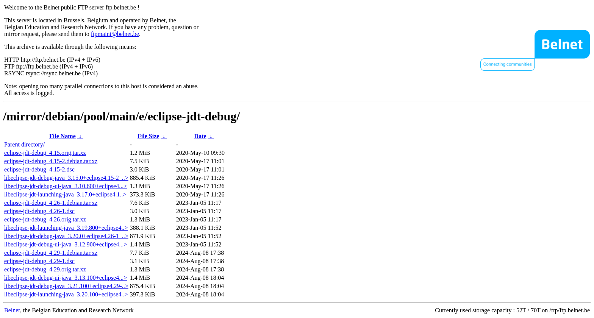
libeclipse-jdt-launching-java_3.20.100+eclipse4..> (66, 294)
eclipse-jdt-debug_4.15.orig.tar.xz (45, 153)
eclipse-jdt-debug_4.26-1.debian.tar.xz (50, 203)
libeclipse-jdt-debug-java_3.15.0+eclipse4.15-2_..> (66, 178)
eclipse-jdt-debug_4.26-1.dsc (39, 211)
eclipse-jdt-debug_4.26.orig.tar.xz (45, 219)
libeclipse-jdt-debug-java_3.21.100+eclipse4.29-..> (66, 286)
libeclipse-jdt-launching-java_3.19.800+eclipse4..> (66, 227)
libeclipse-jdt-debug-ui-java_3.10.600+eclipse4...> (65, 186)
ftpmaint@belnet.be (115, 34)
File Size (148, 136)
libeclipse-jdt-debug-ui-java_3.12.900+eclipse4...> (65, 244)
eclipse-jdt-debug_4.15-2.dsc (39, 169)
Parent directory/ (24, 144)
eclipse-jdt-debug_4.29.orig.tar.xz (45, 269)
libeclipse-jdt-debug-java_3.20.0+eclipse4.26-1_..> (66, 236)
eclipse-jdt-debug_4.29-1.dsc (39, 261)
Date (200, 136)
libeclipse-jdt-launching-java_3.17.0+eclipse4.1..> (65, 194)
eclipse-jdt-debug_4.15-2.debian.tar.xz (50, 161)
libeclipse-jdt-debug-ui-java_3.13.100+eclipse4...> (65, 277)
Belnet (12, 310)
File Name (62, 136)
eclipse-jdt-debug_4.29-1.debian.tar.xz (50, 252)
